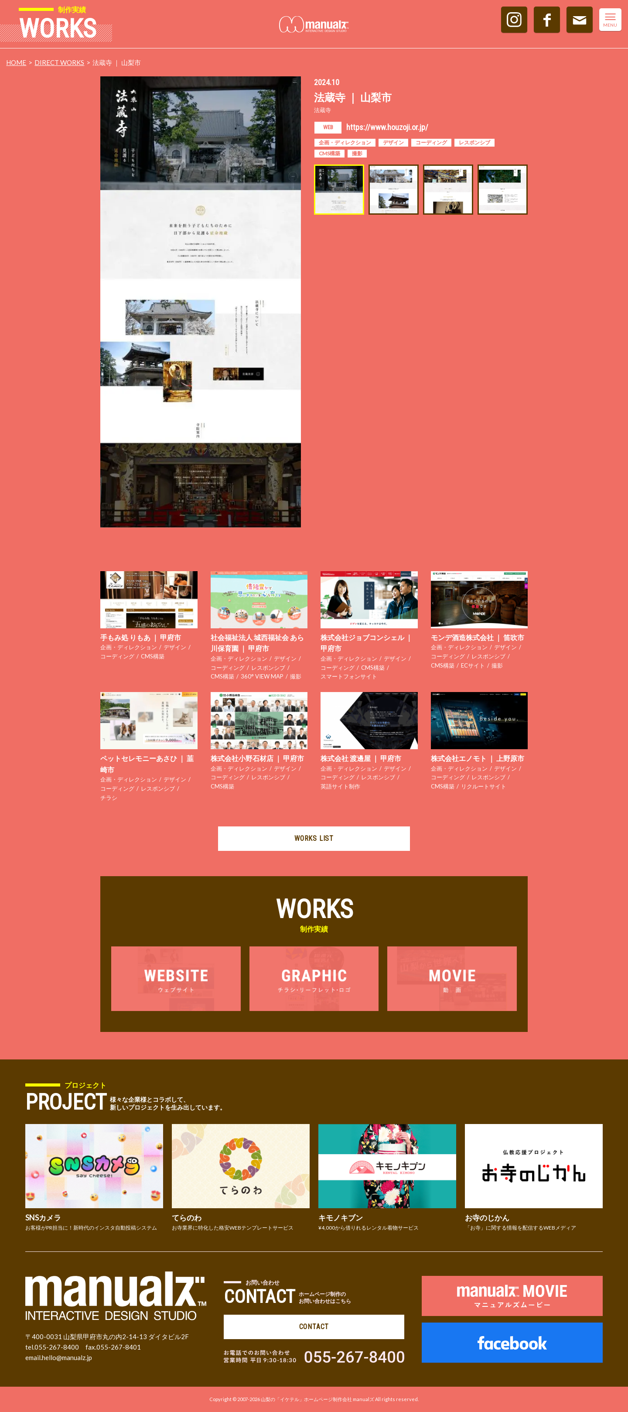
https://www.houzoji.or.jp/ (387, 127)
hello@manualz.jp (67, 1357)
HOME (16, 62)
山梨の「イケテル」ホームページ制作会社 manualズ (317, 1399)
